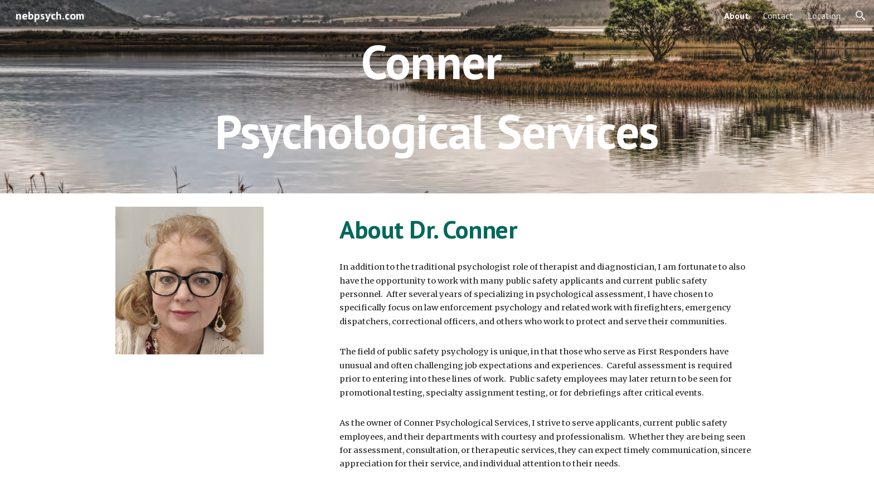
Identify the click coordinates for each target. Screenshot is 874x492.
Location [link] (824, 15)
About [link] (736, 15)
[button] (860, 15)
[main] (436, 96)
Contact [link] (778, 15)
